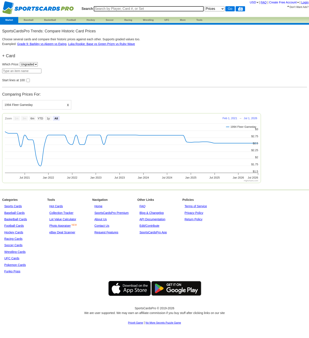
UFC (166, 20)
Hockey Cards (13, 232)
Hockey (91, 20)
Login (305, 2)
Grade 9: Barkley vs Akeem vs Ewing (42, 44)
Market (9, 20)
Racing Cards (13, 238)
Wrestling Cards (15, 252)
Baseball (28, 20)
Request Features (106, 232)
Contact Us (101, 225)
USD (253, 2)
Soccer (110, 20)
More (183, 20)
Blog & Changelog (151, 213)
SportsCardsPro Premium (111, 213)
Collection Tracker (61, 213)
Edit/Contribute (149, 225)
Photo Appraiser (60, 225)
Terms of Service (196, 206)
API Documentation (152, 219)
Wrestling (148, 20)
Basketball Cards (15, 219)
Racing (128, 20)
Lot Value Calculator (62, 219)
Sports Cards (13, 206)
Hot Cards (56, 206)
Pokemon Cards (15, 265)
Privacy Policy (194, 213)
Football (71, 20)
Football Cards (14, 225)
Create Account (283, 2)
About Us (100, 219)
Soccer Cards (13, 245)
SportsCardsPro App (153, 232)
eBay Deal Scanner (62, 232)
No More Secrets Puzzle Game (163, 322)
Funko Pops (12, 271)
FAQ (142, 206)
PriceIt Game (135, 322)
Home (98, 206)
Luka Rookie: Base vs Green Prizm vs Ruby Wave (101, 44)
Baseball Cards (14, 213)
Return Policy (193, 219)
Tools (199, 20)
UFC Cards (11, 258)
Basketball (50, 20)
